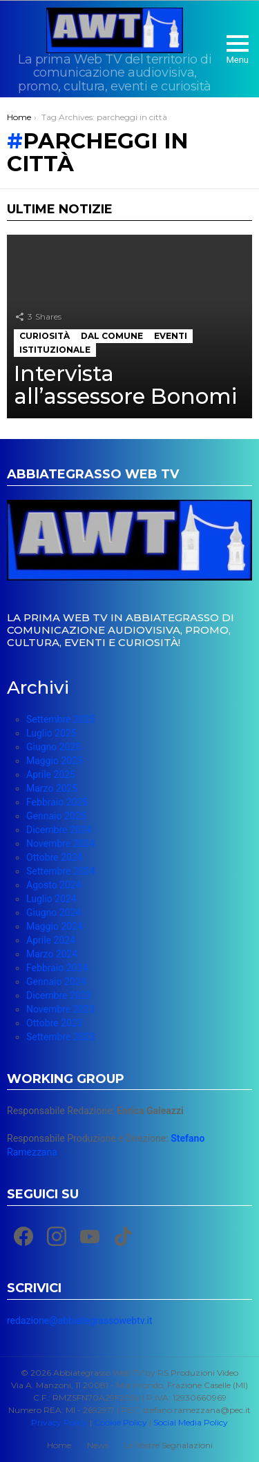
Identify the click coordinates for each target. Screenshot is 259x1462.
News (97, 1445)
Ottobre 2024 (54, 857)
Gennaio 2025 (56, 815)
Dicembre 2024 (58, 829)
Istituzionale (54, 349)
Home (59, 1445)
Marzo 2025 (51, 788)
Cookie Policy (120, 1422)
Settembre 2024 (60, 871)
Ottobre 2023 (54, 1023)
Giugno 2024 (53, 912)
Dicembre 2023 (58, 995)
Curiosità (44, 336)
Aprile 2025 (50, 774)
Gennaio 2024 (56, 981)
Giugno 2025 (53, 746)
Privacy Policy (59, 1422)
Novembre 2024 (60, 843)
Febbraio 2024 (57, 967)
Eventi (170, 336)
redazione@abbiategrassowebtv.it (79, 1320)
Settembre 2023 (60, 1036)
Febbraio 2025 (57, 802)
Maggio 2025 (54, 760)
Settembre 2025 (60, 719)
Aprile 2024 (50, 940)
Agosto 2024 (53, 884)
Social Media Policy (190, 1422)
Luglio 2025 (51, 733)
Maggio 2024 (54, 926)
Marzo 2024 (51, 953)
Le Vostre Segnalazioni (168, 1445)
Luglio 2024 (51, 898)
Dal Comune (112, 336)
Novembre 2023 (60, 1009)
